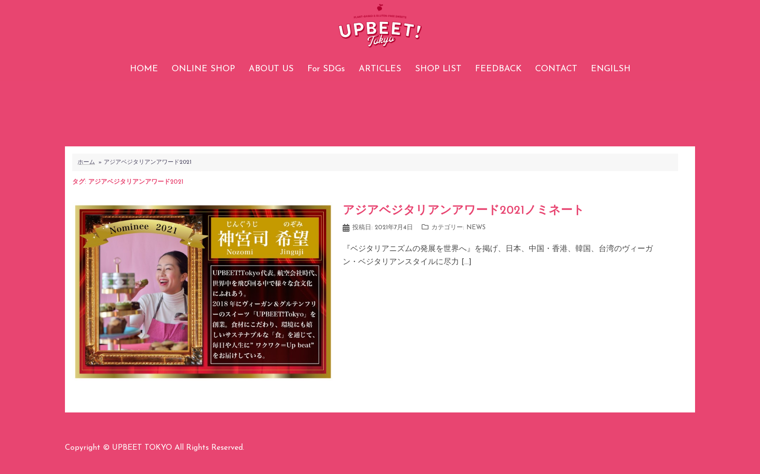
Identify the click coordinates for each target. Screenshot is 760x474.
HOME (144, 69)
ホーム (86, 162)
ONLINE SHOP (203, 69)
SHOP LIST (438, 69)
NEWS (476, 227)
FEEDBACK (498, 69)
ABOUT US (271, 69)
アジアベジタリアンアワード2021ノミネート (464, 211)
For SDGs (326, 69)
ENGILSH (611, 69)
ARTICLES (380, 69)
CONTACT (556, 69)
